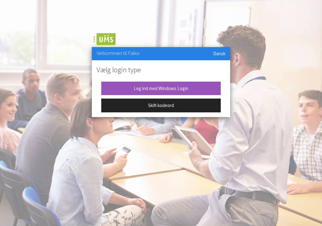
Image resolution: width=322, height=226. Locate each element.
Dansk (219, 53)
